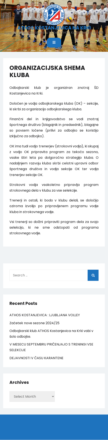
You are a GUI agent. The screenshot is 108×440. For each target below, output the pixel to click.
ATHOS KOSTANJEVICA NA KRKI (54, 28)
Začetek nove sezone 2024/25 (34, 323)
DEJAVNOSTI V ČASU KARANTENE (36, 358)
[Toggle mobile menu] (54, 43)
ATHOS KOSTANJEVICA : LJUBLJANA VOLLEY (44, 315)
